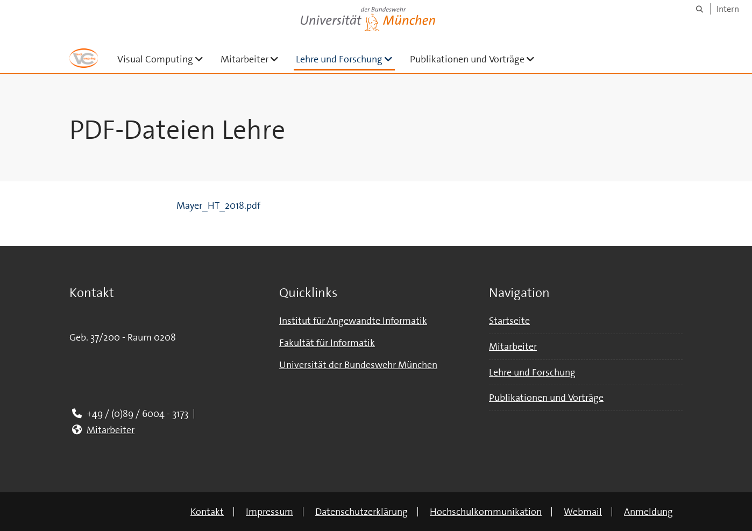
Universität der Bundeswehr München (358, 364)
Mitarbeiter (254, 59)
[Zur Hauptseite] (83, 58)
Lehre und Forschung (345, 59)
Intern (727, 9)
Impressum (269, 511)
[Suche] (699, 9)
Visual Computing (164, 59)
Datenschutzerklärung (361, 511)
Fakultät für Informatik (327, 342)
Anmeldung (648, 511)
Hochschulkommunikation (486, 511)
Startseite (509, 320)
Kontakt (207, 511)
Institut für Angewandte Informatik (353, 320)
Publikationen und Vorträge (476, 59)
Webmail (583, 511)
